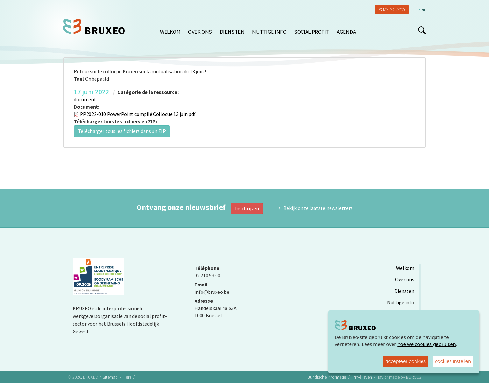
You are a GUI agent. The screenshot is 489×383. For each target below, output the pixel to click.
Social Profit (311, 31)
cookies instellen (453, 361)
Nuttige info (269, 31)
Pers (127, 377)
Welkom (170, 31)
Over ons (200, 31)
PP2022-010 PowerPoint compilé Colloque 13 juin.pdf (138, 114)
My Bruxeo (394, 9)
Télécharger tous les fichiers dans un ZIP (122, 131)
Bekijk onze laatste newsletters (318, 208)
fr (418, 9)
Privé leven (362, 377)
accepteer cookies (405, 361)
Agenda (346, 31)
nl (424, 9)
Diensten (232, 31)
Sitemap (110, 377)
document (85, 99)
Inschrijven (247, 208)
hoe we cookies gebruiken (426, 344)
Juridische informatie (327, 377)
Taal (79, 79)
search (422, 30)
